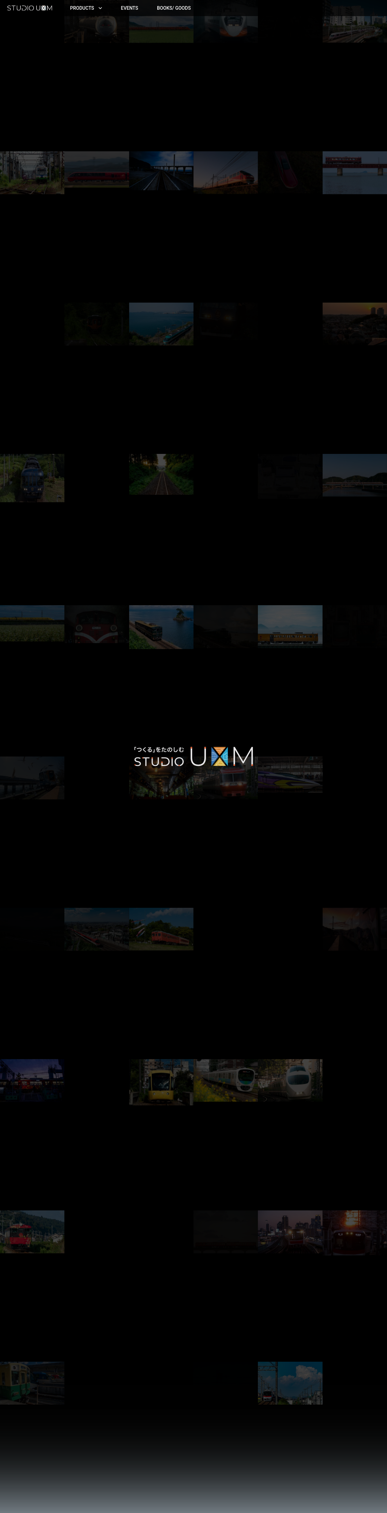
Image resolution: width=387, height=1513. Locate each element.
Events (129, 8)
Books (174, 8)
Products (86, 8)
